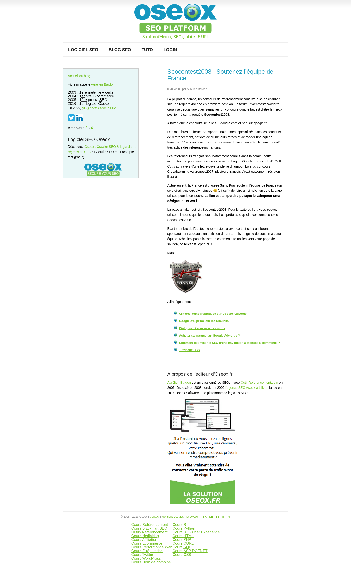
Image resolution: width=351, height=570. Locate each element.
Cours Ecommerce (146, 543)
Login (170, 49)
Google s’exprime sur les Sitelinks (204, 321)
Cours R (179, 525)
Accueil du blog (79, 76)
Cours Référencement (149, 525)
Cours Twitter (142, 555)
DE (211, 516)
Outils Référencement (149, 532)
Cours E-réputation (147, 551)
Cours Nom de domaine (151, 562)
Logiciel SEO (83, 49)
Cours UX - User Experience (196, 532)
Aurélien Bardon (179, 382)
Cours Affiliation (144, 540)
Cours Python (183, 528)
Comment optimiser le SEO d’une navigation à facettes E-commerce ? (229, 342)
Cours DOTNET (189, 551)
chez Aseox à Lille (99, 108)
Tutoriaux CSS (189, 350)
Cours (183, 536)
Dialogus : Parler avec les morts (202, 328)
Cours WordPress (146, 558)
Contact (154, 516)
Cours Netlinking (145, 536)
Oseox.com (193, 516)
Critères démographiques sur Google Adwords (213, 313)
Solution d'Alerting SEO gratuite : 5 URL (175, 37)
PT (228, 516)
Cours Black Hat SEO (149, 528)
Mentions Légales (173, 516)
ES (217, 516)
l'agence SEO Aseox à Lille (245, 388)
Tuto (147, 49)
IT (223, 516)
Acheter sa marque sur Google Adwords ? (209, 335)
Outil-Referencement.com (259, 382)
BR (205, 516)
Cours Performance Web (152, 547)
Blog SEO (120, 49)
